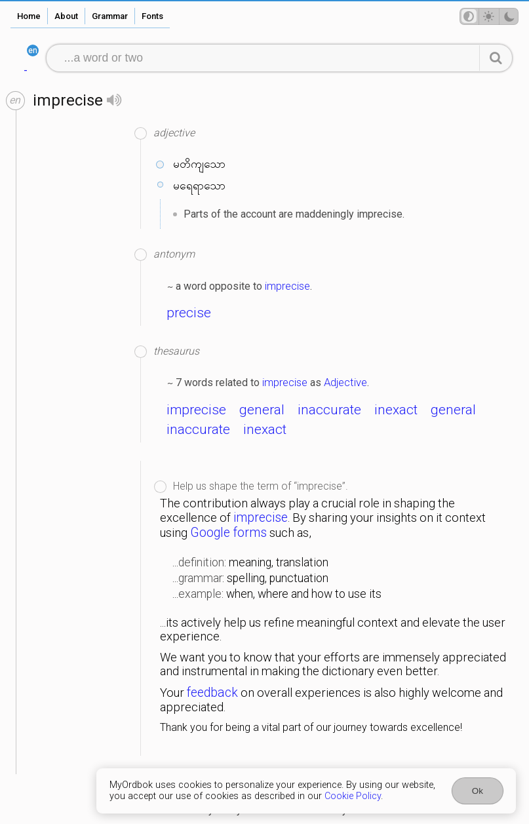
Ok (477, 791)
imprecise (287, 285)
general (261, 410)
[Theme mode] (489, 16)
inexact (396, 410)
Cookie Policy (352, 796)
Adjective (345, 382)
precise (189, 313)
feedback (212, 692)
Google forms (228, 532)
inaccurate (329, 410)
